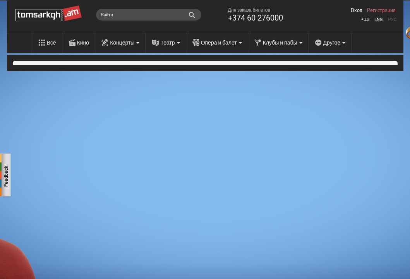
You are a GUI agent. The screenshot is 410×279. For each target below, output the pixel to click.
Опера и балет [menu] (221, 43)
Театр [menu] (170, 43)
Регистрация (381, 10)
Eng (378, 19)
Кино (83, 43)
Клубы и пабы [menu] (282, 43)
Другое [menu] (334, 43)
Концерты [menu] (124, 43)
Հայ (365, 19)
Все (51, 43)
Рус (392, 19)
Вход (356, 10)
